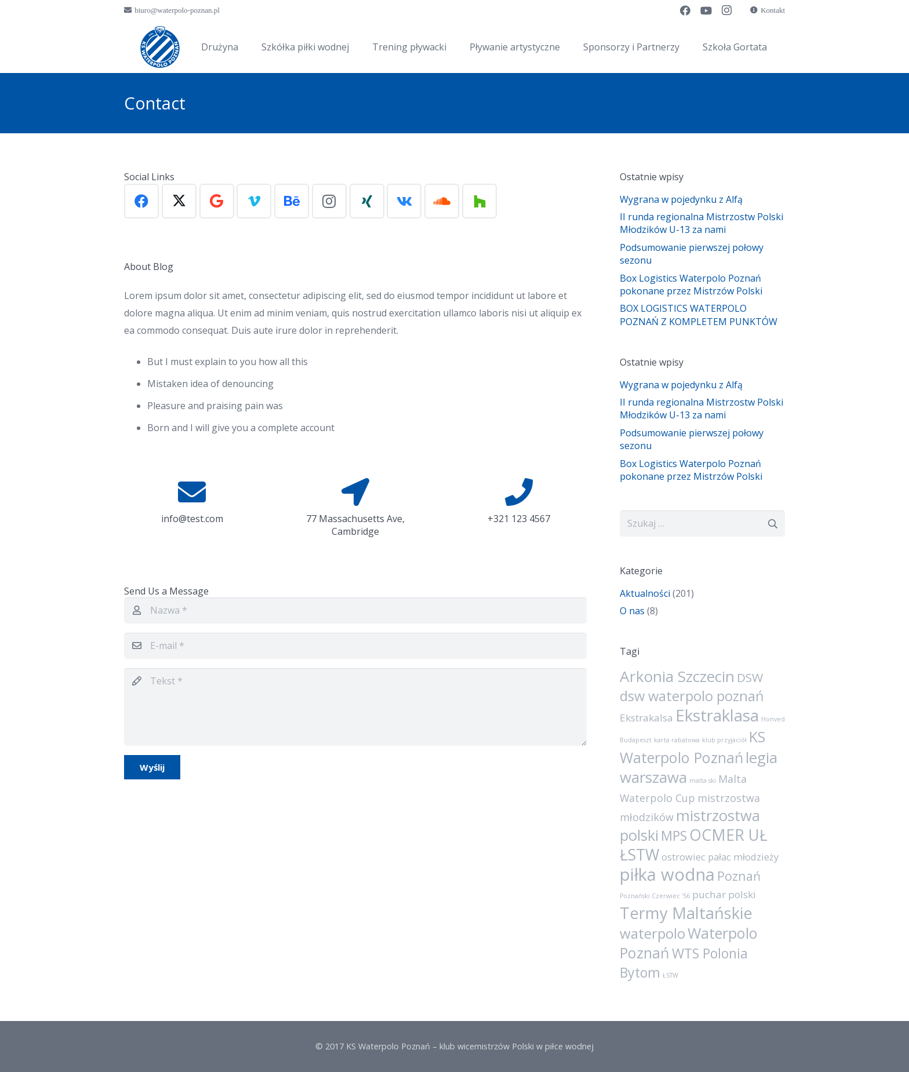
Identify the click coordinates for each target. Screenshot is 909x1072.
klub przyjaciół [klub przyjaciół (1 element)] (724, 740)
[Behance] (291, 201)
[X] (179, 201)
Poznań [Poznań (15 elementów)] (739, 875)
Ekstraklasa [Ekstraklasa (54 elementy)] (717, 715)
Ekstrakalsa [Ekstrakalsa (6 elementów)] (646, 717)
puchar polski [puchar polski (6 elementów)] (724, 894)
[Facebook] (685, 10)
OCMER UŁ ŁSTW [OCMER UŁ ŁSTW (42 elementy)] (694, 845)
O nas (632, 610)
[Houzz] (479, 201)
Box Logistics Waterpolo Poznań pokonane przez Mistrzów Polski (691, 284)
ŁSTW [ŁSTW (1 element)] (670, 975)
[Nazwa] (355, 610)
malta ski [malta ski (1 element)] (702, 780)
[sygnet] (160, 47)
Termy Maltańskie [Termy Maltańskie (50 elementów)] (686, 913)
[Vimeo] (254, 201)
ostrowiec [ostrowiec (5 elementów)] (683, 857)
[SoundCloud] (441, 201)
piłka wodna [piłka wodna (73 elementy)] (667, 874)
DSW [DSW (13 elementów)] (750, 677)
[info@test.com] (192, 492)
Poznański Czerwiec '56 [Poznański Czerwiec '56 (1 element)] (655, 896)
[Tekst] (355, 707)
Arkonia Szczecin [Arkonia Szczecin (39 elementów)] (677, 676)
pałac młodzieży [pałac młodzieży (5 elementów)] (743, 857)
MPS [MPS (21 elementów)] (674, 835)
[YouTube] (706, 10)
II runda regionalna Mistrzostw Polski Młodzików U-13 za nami (701, 223)
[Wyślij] (152, 767)
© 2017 (330, 1046)
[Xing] (367, 201)
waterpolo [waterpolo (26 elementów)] (652, 933)
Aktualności (645, 593)
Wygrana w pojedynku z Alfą (681, 199)
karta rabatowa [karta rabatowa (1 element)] (677, 740)
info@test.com (192, 518)
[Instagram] (727, 10)
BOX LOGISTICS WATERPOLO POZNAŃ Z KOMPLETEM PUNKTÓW (698, 314)
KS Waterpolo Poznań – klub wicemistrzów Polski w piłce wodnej (470, 1046)
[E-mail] (355, 646)
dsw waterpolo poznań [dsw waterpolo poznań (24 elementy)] (692, 696)
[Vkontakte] (404, 201)
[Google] (216, 201)
